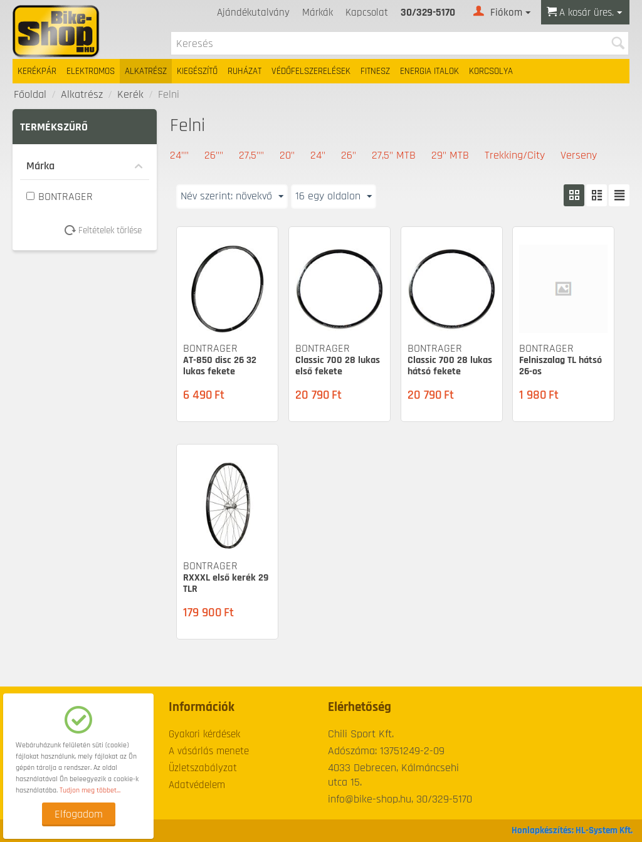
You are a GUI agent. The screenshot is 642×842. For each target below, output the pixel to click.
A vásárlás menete (209, 751)
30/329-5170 (428, 12)
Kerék (130, 94)
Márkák (317, 12)
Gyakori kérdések (204, 734)
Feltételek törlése (107, 230)
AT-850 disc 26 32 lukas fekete (219, 366)
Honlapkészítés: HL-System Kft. (572, 830)
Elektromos (90, 71)
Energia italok (429, 71)
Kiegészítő (197, 71)
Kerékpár (37, 71)
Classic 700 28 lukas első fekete (337, 366)
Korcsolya (491, 71)
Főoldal (30, 94)
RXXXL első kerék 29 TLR (225, 583)
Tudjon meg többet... (90, 790)
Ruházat (244, 71)
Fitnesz (375, 71)
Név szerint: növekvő (232, 196)
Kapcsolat (366, 12)
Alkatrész (146, 71)
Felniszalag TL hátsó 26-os (560, 366)
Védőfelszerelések (310, 71)
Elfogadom (79, 814)
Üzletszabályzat (203, 768)
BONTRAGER (59, 196)
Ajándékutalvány (253, 12)
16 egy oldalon (333, 196)
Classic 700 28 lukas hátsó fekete (450, 366)
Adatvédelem (197, 785)
